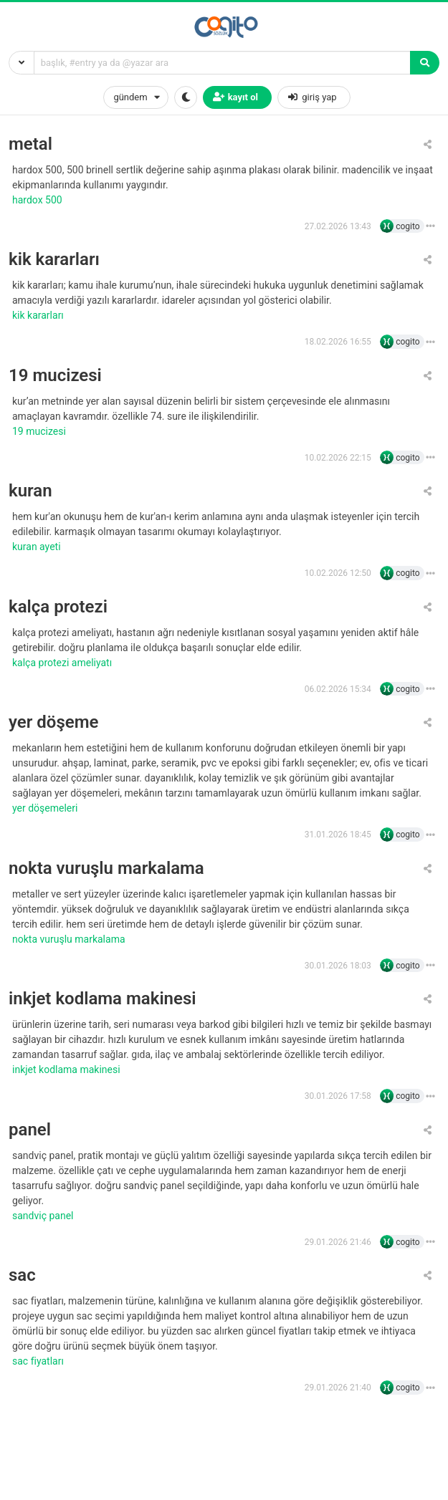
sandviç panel (44, 1215)
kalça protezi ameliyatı (63, 662)
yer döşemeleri (46, 808)
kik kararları (54, 259)
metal (30, 144)
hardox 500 (38, 200)
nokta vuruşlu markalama (106, 868)
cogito (407, 226)
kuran (30, 491)
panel (30, 1130)
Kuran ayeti (37, 546)
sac (22, 1275)
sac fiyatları (39, 1361)
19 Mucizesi (40, 431)
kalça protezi (58, 607)
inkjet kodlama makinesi (102, 999)
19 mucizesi (55, 375)
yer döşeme (53, 722)
